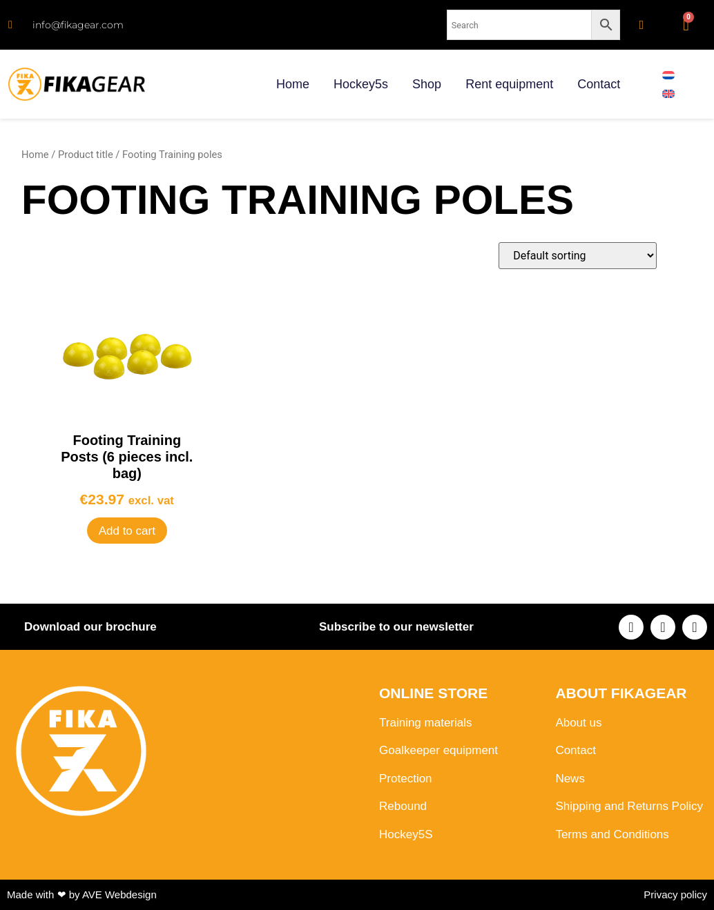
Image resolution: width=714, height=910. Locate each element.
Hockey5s (361, 84)
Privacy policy (675, 894)
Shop (426, 84)
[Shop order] (578, 255)
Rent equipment (509, 84)
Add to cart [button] (127, 530)
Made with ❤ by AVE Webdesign (82, 894)
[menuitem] (668, 75)
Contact (598, 84)
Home (292, 84)
